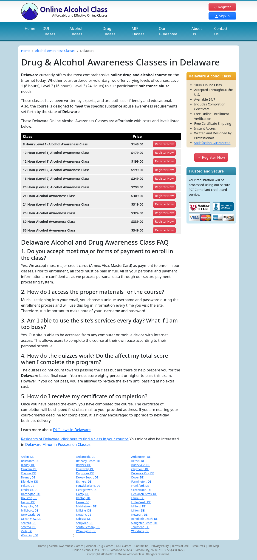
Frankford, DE (140, 486)
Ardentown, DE (141, 457)
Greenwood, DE (141, 490)
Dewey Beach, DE (87, 477)
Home (30, 28)
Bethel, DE (138, 461)
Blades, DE (28, 465)
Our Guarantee (168, 31)
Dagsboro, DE (85, 473)
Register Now (211, 157)
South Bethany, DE (88, 527)
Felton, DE (27, 486)
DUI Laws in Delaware (72, 429)
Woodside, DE (140, 531)
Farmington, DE (141, 482)
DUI (48, 31)
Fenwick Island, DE (88, 486)
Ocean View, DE (31, 519)
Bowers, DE (83, 465)
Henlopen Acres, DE (144, 494)
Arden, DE (27, 457)
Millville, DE (83, 510)
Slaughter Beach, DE (144, 523)
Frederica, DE (29, 490)
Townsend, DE (140, 527)
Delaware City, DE (142, 473)
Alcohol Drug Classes (99, 546)
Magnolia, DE (29, 506)
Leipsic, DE (28, 502)
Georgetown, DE (86, 490)
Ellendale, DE (29, 482)
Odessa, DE (83, 519)
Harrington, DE (30, 494)
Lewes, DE (82, 502)
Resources (198, 546)
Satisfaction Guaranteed (212, 143)
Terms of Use (180, 546)
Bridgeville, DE (140, 465)
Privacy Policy (160, 546)
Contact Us (220, 31)
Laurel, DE (137, 498)
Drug (109, 31)
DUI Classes (123, 546)
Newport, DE (139, 515)
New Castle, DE (30, 515)
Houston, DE (29, 498)
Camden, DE (29, 469)
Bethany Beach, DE (88, 461)
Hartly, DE (82, 494)
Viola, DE (26, 531)
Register (222, 7)
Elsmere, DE (84, 482)
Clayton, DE (28, 473)
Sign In (222, 16)
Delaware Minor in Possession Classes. (58, 444)
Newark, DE (83, 515)
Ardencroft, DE (85, 457)
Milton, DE (138, 510)
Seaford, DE (28, 523)
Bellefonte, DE (30, 461)
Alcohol (76, 31)
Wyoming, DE (29, 535)
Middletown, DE (86, 506)
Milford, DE (138, 506)
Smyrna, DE (28, 527)
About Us (197, 31)
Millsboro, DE (29, 510)
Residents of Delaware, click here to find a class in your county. (75, 438)
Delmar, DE (28, 477)
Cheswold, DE (85, 469)
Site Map (213, 546)
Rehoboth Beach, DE (144, 519)
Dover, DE (137, 477)
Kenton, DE (83, 498)
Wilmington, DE (86, 531)
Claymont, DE (140, 469)
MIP (138, 31)
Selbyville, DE (84, 523)
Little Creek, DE (141, 502)
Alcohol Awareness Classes (55, 50)
